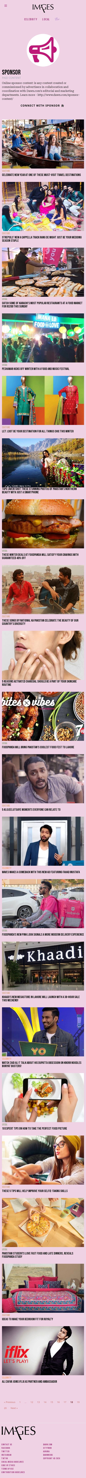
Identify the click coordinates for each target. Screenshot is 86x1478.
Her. (57, 19)
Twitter (5, 1451)
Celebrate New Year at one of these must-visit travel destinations (41, 175)
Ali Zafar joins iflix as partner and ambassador (29, 1382)
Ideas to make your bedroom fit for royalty (27, 1319)
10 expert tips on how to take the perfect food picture (34, 1129)
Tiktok (4, 1458)
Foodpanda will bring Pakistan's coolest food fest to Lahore (38, 747)
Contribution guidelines (13, 1472)
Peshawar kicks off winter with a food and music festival (35, 369)
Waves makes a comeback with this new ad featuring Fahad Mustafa (41, 872)
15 (51, 1402)
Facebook (5, 1448)
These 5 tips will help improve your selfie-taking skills (35, 1191)
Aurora (46, 1451)
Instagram (6, 1455)
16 (58, 1402)
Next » (14, 1408)
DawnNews (48, 1455)
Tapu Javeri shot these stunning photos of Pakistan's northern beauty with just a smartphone (39, 490)
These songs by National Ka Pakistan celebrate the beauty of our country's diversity (40, 622)
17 (65, 1402)
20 (5, 1408)
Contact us (6, 1444)
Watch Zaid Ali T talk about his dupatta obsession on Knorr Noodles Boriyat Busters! (41, 1064)
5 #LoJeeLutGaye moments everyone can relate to (31, 810)
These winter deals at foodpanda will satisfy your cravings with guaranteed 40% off (40, 556)
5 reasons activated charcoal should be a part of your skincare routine (39, 683)
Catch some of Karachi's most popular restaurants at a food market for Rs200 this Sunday (42, 304)
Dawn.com (47, 1444)
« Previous (9, 1402)
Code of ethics (8, 1465)
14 (45, 1402)
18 (71, 1402)
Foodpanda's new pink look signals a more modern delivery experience (43, 935)
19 (78, 1402)
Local (46, 19)
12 (31, 1402)
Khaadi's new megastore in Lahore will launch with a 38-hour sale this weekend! (41, 998)
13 (38, 1402)
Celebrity (30, 19)
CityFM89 (47, 1448)
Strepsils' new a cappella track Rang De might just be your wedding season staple (42, 239)
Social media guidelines (12, 1461)
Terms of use (7, 1468)
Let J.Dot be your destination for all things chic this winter (38, 431)
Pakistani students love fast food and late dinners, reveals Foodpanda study (37, 1255)
